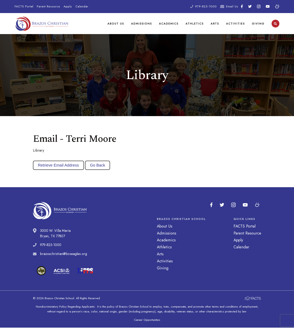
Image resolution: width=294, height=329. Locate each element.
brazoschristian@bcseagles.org (63, 255)
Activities (235, 24)
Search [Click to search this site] (275, 24)
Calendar (81, 6)
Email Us (232, 6)
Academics (169, 24)
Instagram (258, 6)
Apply (68, 6)
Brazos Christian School (42, 24)
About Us (116, 24)
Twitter (250, 6)
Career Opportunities (147, 321)
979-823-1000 (206, 6)
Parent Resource (48, 6)
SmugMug (277, 6)
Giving (258, 24)
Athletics (195, 24)
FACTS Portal (24, 6)
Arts (215, 24)
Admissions (141, 24)
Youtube (268, 6)
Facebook (242, 6)
